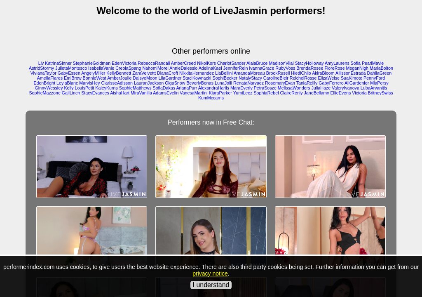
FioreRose (334, 68)
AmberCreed (183, 63)
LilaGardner (170, 77)
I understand (211, 284)
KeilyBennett (118, 73)
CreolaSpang (128, 68)
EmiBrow (73, 77)
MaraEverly (241, 87)
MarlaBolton (381, 68)
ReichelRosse (303, 77)
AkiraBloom (323, 73)
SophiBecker (225, 77)
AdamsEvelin (165, 92)
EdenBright (44, 82)
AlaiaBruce (257, 63)
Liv (41, 63)
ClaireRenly (291, 92)
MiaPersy (379, 82)
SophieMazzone (44, 92)
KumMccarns (211, 97)
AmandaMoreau (249, 73)
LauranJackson (149, 82)
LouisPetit (84, 87)
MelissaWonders (294, 87)
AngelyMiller (93, 73)
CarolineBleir (275, 77)
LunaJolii (223, 82)
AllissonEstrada (350, 73)
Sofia (356, 63)
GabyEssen (69, 73)
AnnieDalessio (183, 68)
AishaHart (119, 92)
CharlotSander (231, 63)
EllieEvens (341, 92)
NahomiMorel (155, 68)
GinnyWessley (49, 87)
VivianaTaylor (43, 73)
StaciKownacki (197, 77)
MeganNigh (357, 68)
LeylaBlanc (67, 82)
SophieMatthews (135, 87)
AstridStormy (41, 68)
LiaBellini (224, 73)
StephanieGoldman (91, 63)
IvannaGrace (261, 68)
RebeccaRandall (154, 63)
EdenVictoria (124, 63)
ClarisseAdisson (117, 82)
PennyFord (374, 77)
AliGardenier (357, 82)
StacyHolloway (309, 63)
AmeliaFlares (50, 77)
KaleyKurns (106, 87)
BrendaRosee (309, 68)
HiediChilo (301, 73)
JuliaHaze (321, 87)
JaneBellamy (316, 92)
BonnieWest (94, 77)
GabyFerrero (331, 82)
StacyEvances (95, 92)
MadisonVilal (281, 63)
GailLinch (71, 92)
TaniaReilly (307, 82)
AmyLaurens (337, 63)
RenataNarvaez (248, 82)
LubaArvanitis (374, 87)
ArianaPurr (186, 87)
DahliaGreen (379, 73)
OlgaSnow (175, 82)
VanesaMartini (193, 92)
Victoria (359, 92)
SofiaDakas (164, 87)
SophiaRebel (266, 92)
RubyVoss (285, 68)
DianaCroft (167, 73)
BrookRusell (278, 73)
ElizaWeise (329, 77)
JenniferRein (235, 68)
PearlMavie (373, 63)
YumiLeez (243, 92)
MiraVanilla (141, 92)
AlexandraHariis (213, 87)
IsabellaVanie (101, 68)
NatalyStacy (250, 77)
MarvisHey (89, 82)
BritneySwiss (380, 92)
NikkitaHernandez (196, 73)
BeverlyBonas (199, 82)
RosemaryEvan (280, 82)
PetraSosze (265, 87)
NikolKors (206, 63)
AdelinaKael (210, 68)
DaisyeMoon (145, 77)
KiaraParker (220, 92)
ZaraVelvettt (144, 73)
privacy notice (210, 273)
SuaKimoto (351, 77)
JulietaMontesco (71, 68)
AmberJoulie (119, 77)
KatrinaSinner (58, 63)
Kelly (68, 87)
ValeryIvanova (345, 87)
